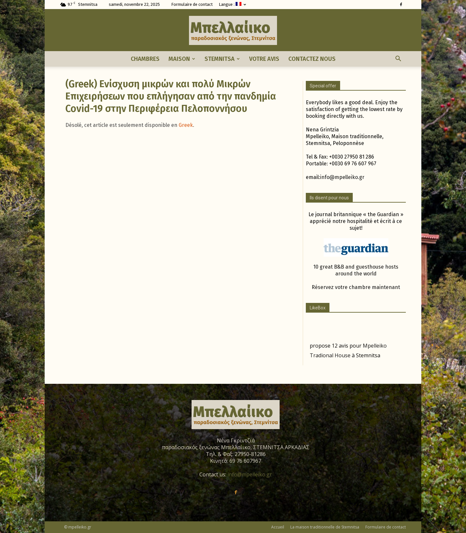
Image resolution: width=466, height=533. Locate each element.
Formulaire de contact (192, 4)
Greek (186, 125)
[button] (398, 59)
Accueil (277, 527)
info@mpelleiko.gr (342, 177)
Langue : (232, 4)
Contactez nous (312, 58)
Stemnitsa (222, 58)
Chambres (145, 58)
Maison (182, 58)
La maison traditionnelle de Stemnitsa (324, 527)
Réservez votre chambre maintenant (356, 287)
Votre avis (264, 58)
